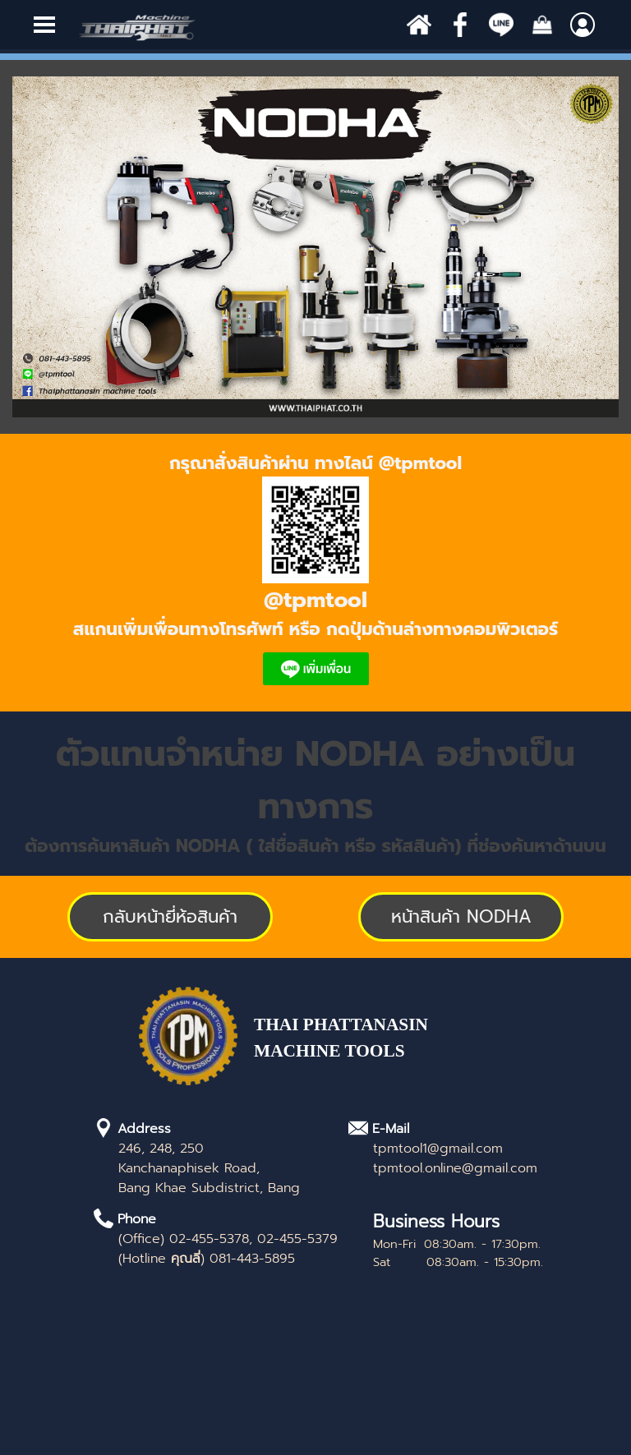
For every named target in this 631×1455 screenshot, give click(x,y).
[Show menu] (44, 24)
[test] (461, 917)
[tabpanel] (315, 572)
